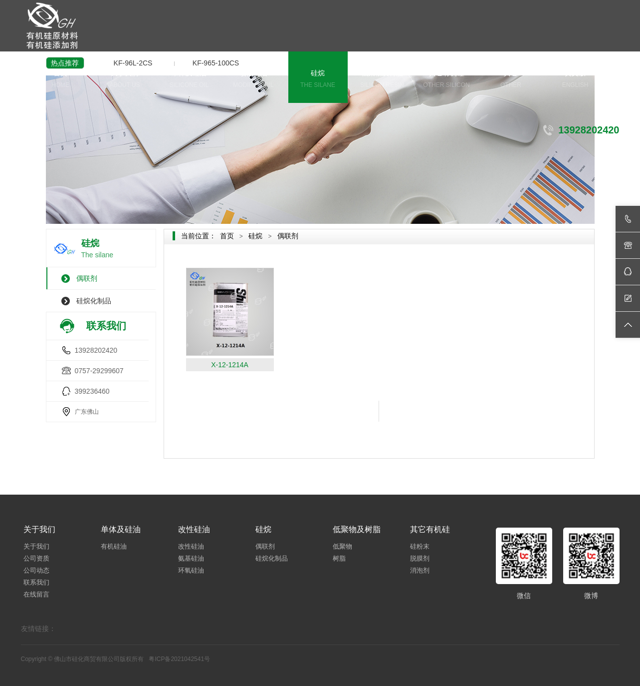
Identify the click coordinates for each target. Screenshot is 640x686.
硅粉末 (419, 546)
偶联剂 (86, 278)
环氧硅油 (191, 570)
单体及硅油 (189, 79)
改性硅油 (253, 79)
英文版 (575, 79)
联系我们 (36, 582)
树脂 (339, 558)
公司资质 (36, 558)
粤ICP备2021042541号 (179, 659)
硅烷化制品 (93, 301)
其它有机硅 (446, 79)
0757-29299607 (99, 371)
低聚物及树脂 (382, 79)
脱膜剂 (419, 558)
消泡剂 (419, 570)
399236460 (92, 391)
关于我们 (125, 79)
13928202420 (96, 350)
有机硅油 (114, 546)
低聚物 (342, 546)
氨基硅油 (191, 558)
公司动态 (36, 570)
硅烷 (318, 79)
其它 (511, 79)
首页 (60, 79)
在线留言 (36, 594)
